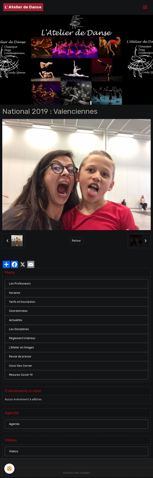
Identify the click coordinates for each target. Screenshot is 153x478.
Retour (76, 240)
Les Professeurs (20, 283)
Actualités (15, 320)
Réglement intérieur (22, 338)
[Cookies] (10, 469)
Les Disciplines (19, 329)
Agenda (14, 424)
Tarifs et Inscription (22, 301)
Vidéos (13, 451)
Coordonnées (18, 310)
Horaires (14, 292)
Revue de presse (20, 356)
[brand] (23, 7)
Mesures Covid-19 (21, 374)
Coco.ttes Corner (20, 365)
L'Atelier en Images (21, 347)
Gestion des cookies (76, 472)
